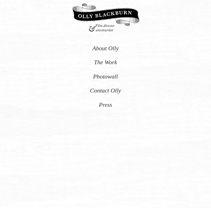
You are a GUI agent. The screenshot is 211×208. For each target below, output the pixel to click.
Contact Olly (105, 90)
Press (105, 104)
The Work (105, 62)
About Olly (105, 48)
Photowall (105, 76)
